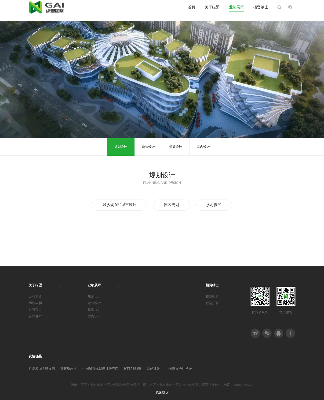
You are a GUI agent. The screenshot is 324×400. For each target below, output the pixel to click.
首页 (191, 10)
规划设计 (120, 147)
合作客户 (35, 316)
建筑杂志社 (68, 368)
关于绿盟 (212, 10)
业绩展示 (236, 10)
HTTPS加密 (132, 368)
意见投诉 (162, 392)
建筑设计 (148, 147)
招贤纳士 (260, 10)
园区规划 (171, 205)
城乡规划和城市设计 (119, 205)
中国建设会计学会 (179, 368)
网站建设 (153, 368)
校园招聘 (212, 296)
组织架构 (35, 303)
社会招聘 (212, 303)
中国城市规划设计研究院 (100, 368)
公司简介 (35, 296)
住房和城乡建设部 (42, 368)
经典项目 (35, 309)
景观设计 (175, 147)
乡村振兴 (213, 205)
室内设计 (203, 147)
